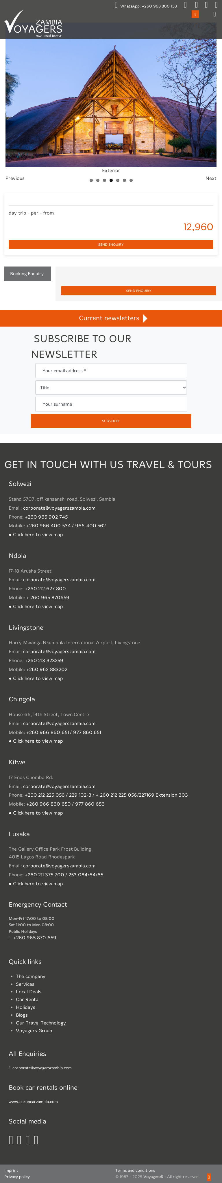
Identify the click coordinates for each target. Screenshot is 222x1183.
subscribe (111, 421)
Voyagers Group (34, 1030)
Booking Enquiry (27, 273)
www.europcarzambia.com (33, 1101)
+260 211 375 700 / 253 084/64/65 (64, 875)
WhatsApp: (146, 6)
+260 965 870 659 (34, 937)
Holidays (25, 1007)
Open (195, 14)
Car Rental (28, 999)
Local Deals (28, 991)
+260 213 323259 (44, 660)
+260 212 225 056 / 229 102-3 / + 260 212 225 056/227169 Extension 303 (106, 795)
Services (25, 984)
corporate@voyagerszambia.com (59, 508)
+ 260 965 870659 (47, 597)
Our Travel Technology (41, 1023)
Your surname (57, 404)
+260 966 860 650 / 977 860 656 (65, 804)
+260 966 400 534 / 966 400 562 (66, 525)
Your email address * (64, 370)
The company (30, 976)
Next (211, 178)
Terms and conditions (135, 1170)
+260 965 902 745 (46, 517)
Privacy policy (17, 1176)
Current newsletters (111, 318)
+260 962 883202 (46, 669)
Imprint (11, 1170)
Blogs (22, 1015)
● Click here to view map (36, 534)
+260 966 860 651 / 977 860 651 (63, 732)
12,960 (198, 227)
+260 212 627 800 (45, 588)
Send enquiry (111, 245)
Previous (15, 178)
